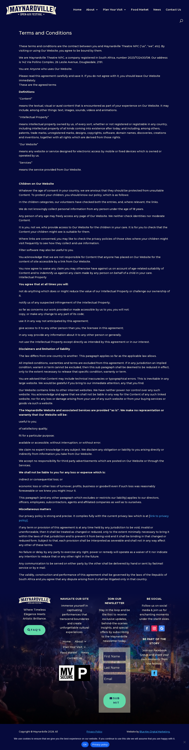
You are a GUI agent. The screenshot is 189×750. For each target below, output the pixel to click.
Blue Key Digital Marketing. (155, 731)
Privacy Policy (94, 731)
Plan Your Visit (113, 9)
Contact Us (173, 9)
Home (77, 9)
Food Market (140, 9)
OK (85, 744)
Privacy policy (100, 744)
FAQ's (36, 630)
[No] (184, 742)
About (90, 9)
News (157, 9)
